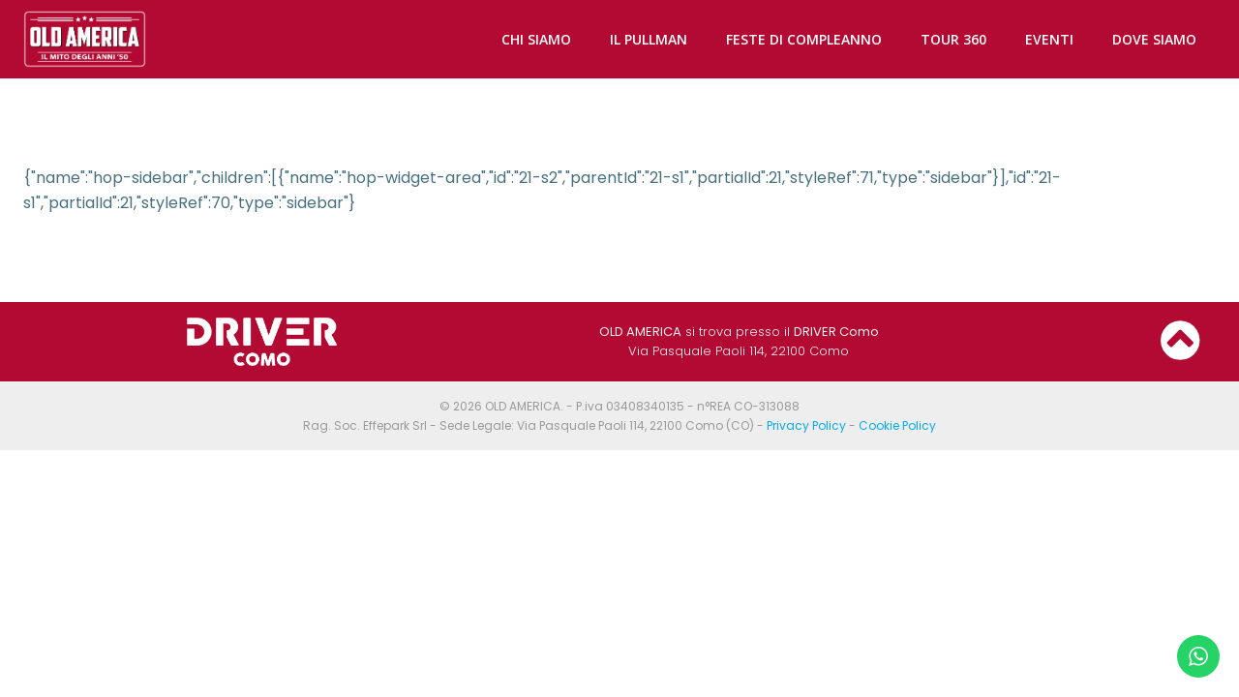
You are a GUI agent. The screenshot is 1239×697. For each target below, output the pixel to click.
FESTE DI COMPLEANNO (804, 39)
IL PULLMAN (648, 39)
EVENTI (1049, 39)
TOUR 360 (953, 39)
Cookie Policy (897, 425)
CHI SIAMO (536, 39)
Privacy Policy (806, 425)
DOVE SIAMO (1154, 39)
